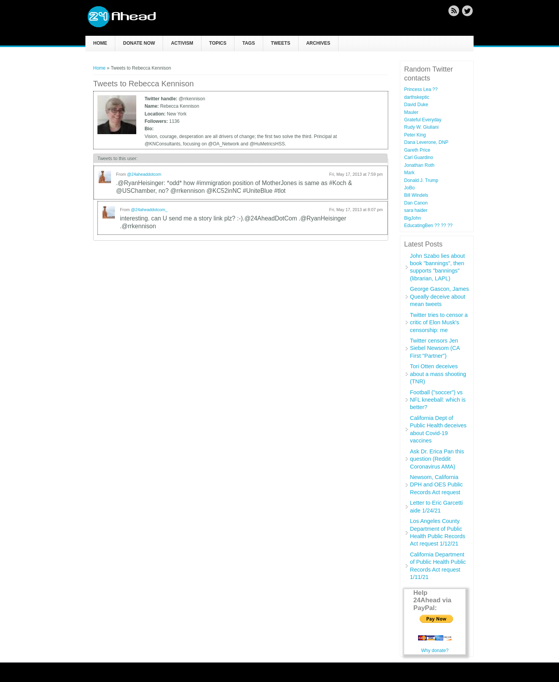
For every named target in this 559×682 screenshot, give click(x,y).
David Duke (416, 104)
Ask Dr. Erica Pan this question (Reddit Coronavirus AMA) (437, 459)
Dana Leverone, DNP (426, 142)
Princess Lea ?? (420, 89)
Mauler (411, 112)
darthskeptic (416, 97)
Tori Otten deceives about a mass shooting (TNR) (438, 374)
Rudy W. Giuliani (421, 127)
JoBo (409, 188)
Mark (409, 172)
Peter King (415, 135)
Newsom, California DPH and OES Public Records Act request (436, 484)
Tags (248, 43)
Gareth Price (417, 150)
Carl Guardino (418, 157)
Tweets (280, 43)
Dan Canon (416, 203)
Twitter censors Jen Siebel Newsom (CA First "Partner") (435, 348)
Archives (318, 43)
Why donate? (435, 650)
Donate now (139, 43)
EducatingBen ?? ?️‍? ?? (428, 225)
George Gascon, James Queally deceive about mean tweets (439, 296)
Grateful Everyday (422, 119)
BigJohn (412, 218)
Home (100, 43)
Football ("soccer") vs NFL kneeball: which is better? (437, 400)
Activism (182, 43)
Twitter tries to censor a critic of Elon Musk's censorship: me (439, 322)
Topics (217, 43)
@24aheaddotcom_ (149, 209)
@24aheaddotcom (144, 174)
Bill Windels (416, 195)
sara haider (415, 210)
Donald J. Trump (421, 180)
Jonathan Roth (419, 165)
